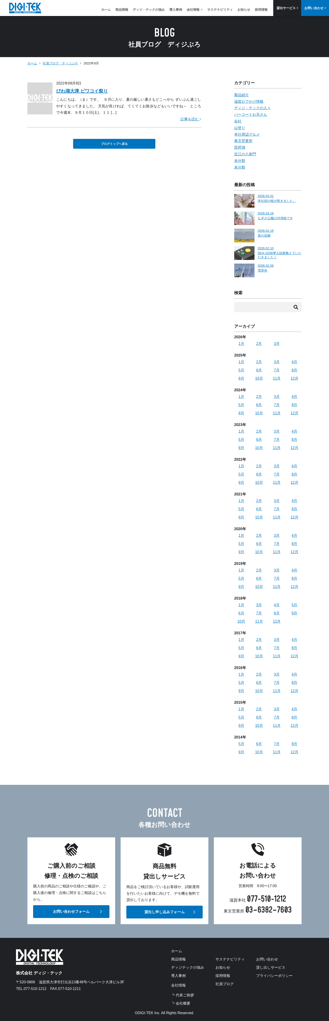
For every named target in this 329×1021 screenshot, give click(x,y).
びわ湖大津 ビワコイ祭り (82, 90)
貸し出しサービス (270, 967)
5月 (241, 370)
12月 (294, 378)
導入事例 (175, 9)
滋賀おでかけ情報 (248, 101)
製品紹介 (241, 95)
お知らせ (243, 9)
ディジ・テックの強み (149, 9)
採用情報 (261, 9)
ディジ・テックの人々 (252, 108)
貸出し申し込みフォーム (164, 912)
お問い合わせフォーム (71, 911)
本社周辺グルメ (247, 134)
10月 (259, 378)
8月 (294, 370)
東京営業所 (243, 141)
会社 (237, 121)
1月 (241, 344)
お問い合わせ (315, 8)
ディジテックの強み (187, 967)
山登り (239, 128)
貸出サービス (287, 8)
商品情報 (121, 9)
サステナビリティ (220, 9)
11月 (277, 378)
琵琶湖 (239, 147)
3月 (277, 344)
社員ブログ (224, 984)
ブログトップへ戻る (114, 143)
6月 (259, 370)
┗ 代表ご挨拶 (182, 995)
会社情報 (195, 9)
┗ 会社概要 (180, 1003)
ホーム (106, 9)
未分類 (239, 161)
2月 (259, 344)
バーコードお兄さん (250, 114)
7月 (277, 370)
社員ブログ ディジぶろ (60, 63)
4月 (294, 362)
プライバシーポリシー (274, 976)
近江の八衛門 (245, 154)
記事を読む (190, 119)
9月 (241, 378)
